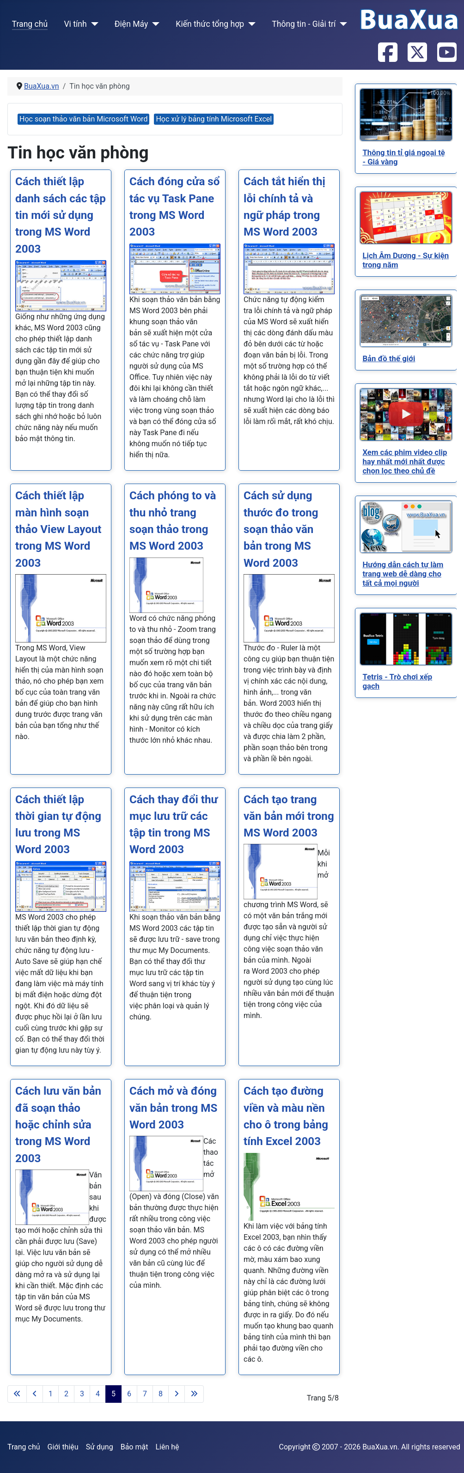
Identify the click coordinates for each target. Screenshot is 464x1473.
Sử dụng (99, 1447)
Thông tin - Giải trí (304, 24)
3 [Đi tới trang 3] (82, 1393)
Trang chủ (30, 24)
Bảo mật (134, 1447)
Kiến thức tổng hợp (210, 24)
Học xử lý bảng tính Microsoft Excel (214, 119)
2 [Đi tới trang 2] (66, 1393)
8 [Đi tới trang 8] (161, 1393)
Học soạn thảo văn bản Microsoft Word (83, 119)
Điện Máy (131, 24)
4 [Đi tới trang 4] (98, 1393)
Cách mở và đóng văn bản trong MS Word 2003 (173, 1108)
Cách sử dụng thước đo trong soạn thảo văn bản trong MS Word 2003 (281, 529)
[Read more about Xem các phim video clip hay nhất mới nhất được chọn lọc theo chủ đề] (406, 414)
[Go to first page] (17, 1394)
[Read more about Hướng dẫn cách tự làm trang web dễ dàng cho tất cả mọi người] (406, 526)
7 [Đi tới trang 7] (145, 1393)
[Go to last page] (194, 1394)
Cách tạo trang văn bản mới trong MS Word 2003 (289, 816)
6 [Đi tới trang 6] (129, 1393)
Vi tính (75, 24)
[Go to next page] (176, 1394)
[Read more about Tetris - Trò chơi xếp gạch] (406, 639)
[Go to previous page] (34, 1394)
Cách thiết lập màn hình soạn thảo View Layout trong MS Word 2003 (58, 529)
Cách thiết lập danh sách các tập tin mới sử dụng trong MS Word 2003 (60, 215)
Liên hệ (167, 1447)
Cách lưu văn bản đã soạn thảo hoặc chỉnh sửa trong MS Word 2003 (58, 1124)
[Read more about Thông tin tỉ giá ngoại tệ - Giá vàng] (406, 114)
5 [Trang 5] (113, 1393)
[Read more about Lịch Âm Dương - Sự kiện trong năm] (406, 217)
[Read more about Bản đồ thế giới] (406, 320)
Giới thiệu (63, 1447)
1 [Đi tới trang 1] (51, 1393)
